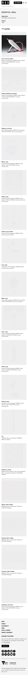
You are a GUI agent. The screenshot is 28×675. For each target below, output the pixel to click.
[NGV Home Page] (5, 3)
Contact (4, 623)
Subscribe (5, 646)
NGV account (7, 642)
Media (3, 628)
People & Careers (6, 630)
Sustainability (5, 626)
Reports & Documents (7, 632)
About (3, 621)
